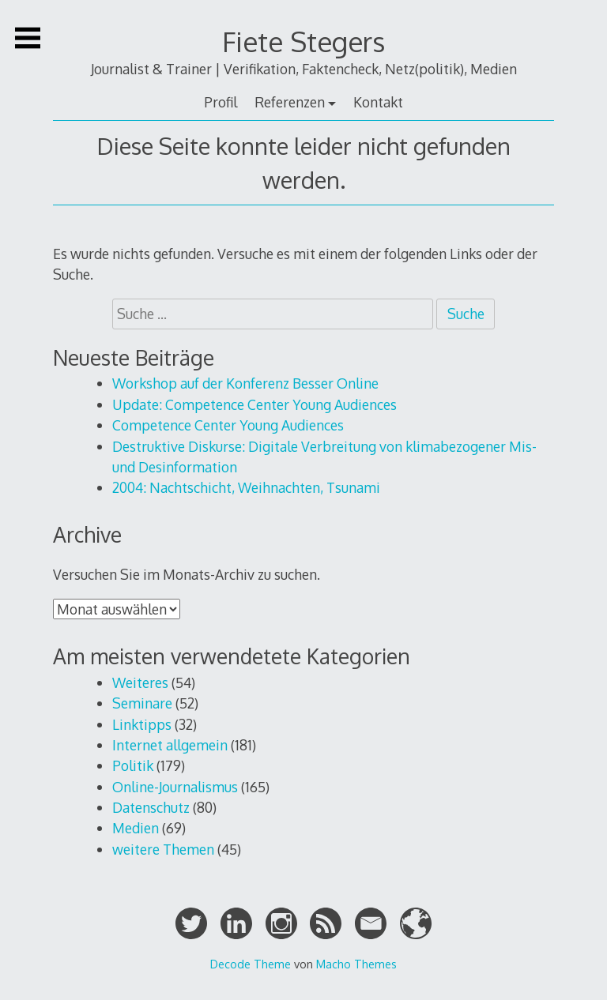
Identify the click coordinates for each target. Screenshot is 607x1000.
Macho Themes (356, 964)
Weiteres (140, 682)
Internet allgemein (170, 745)
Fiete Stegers (303, 41)
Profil (220, 102)
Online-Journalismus (175, 786)
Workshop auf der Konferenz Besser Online (245, 383)
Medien (135, 827)
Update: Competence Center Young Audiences (254, 404)
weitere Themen (163, 849)
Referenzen (289, 102)
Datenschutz (151, 807)
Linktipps (142, 724)
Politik (132, 765)
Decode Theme (250, 964)
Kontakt (378, 102)
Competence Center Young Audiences (228, 425)
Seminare (142, 703)
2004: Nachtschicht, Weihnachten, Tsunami (246, 487)
